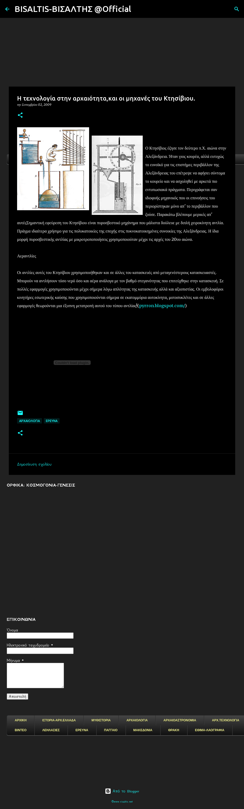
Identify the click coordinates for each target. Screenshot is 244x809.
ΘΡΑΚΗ (173, 730)
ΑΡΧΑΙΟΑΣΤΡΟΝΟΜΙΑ (179, 720)
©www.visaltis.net (122, 801)
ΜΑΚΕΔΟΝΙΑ (143, 730)
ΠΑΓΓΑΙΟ (111, 730)
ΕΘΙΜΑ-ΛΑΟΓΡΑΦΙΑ (210, 730)
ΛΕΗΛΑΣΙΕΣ (51, 730)
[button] (20, 115)
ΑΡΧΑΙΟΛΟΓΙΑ (29, 421)
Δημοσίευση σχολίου (34, 464)
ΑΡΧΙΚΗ (20, 720)
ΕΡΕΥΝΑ (81, 730)
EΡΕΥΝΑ (52, 421)
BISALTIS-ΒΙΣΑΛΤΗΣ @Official (73, 8)
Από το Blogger (122, 791)
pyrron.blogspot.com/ (162, 305)
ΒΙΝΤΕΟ (20, 730)
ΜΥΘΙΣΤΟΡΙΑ (101, 720)
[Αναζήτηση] (138, 9)
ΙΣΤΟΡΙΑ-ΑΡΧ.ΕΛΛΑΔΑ (59, 720)
